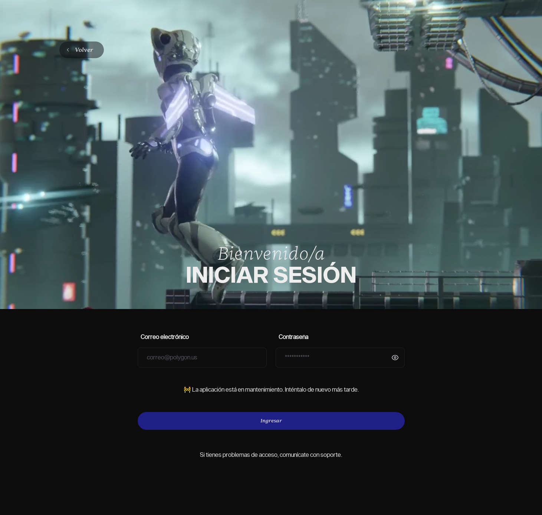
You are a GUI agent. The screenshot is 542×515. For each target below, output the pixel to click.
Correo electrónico (165, 337)
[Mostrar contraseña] (395, 357)
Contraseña (293, 337)
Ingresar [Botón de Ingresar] (271, 420)
